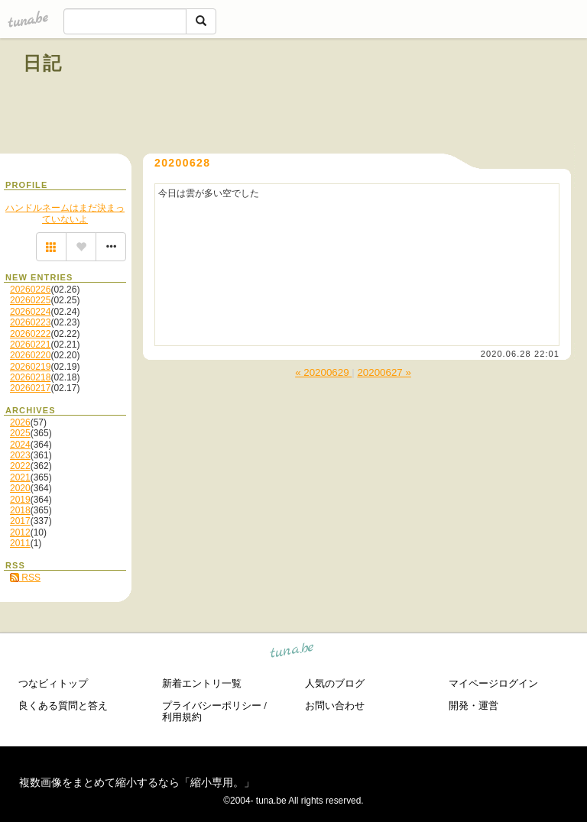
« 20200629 (323, 372)
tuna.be (292, 653)
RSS (25, 577)
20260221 (30, 344)
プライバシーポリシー (211, 705)
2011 (20, 543)
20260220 (30, 355)
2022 (20, 466)
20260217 (30, 388)
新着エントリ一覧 (202, 683)
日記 (43, 63)
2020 (20, 488)
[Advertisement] (390, 98)
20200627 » (383, 372)
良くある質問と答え (63, 705)
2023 (20, 455)
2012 (20, 532)
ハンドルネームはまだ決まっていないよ (65, 213)
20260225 (30, 300)
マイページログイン (493, 683)
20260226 (30, 289)
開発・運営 (473, 705)
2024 (20, 444)
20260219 (30, 366)
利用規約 (182, 717)
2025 (20, 433)
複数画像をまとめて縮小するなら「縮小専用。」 (137, 782)
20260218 (30, 377)
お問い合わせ (335, 705)
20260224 (30, 311)
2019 (20, 499)
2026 (20, 422)
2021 (20, 477)
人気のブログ (335, 683)
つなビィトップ (53, 683)
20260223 (30, 322)
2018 (20, 510)
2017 (20, 521)
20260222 (30, 333)
